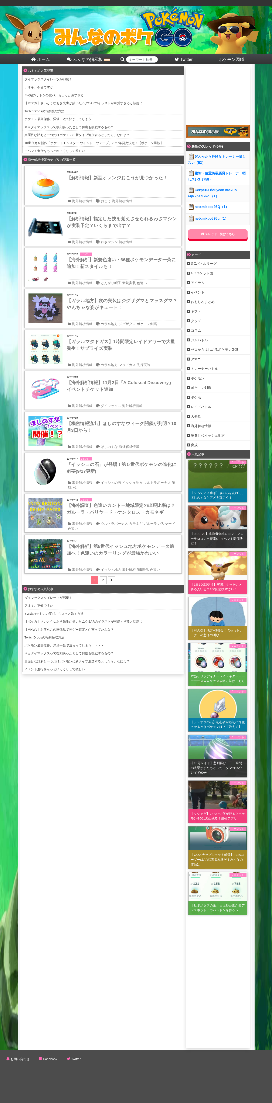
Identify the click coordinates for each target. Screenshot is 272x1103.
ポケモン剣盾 (147, 324)
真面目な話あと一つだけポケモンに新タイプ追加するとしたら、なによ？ (77, 135)
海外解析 (129, 569)
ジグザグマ (127, 324)
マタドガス (127, 365)
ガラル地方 (109, 324)
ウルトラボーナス (157, 482)
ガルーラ (150, 523)
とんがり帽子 (111, 283)
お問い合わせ (20, 1059)
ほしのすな (109, 447)
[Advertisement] (218, 92)
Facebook (50, 1059)
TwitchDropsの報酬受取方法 (44, 111)
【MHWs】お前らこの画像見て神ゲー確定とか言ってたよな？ (69, 629)
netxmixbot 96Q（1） (208, 207)
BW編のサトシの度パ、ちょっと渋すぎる (54, 95)
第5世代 (143, 569)
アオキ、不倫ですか (38, 87)
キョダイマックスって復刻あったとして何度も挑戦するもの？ (69, 127)
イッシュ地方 (132, 482)
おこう (106, 201)
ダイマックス (111, 406)
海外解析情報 (82, 201)
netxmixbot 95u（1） (208, 218)
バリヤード (166, 523)
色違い (142, 283)
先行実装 (143, 365)
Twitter (76, 1059)
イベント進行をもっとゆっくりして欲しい (54, 151)
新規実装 (129, 283)
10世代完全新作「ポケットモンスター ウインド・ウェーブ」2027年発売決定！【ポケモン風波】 (93, 143)
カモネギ (136, 523)
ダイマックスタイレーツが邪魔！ (48, 79)
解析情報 (125, 242)
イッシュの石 (111, 482)
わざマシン (109, 242)
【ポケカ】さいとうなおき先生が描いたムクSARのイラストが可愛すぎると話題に (83, 103)
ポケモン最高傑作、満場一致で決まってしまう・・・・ (64, 119)
